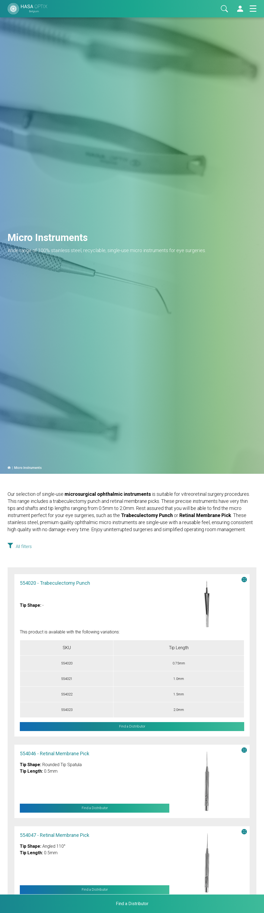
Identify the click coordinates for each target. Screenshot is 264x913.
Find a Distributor (95, 808)
